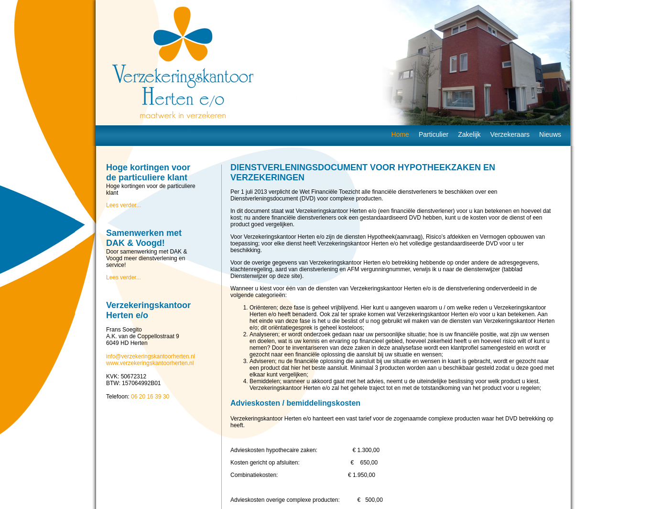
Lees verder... (123, 205)
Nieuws (550, 134)
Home (400, 134)
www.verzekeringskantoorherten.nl (150, 363)
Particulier (433, 134)
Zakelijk (469, 134)
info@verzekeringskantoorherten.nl (150, 356)
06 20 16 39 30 (150, 396)
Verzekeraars (510, 134)
